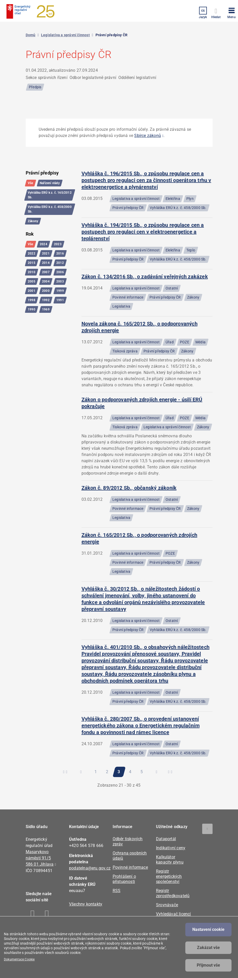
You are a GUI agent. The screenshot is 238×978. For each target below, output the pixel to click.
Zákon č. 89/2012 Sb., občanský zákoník (129, 488)
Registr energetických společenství (169, 876)
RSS (117, 890)
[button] (231, 12)
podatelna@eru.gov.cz (90, 868)
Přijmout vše (208, 965)
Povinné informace (130, 867)
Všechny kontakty (85, 904)
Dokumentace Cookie (19, 959)
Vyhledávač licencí (173, 913)
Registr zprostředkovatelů (172, 893)
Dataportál (166, 838)
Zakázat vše (208, 947)
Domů (31, 35)
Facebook (33, 915)
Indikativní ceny (170, 847)
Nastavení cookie (208, 929)
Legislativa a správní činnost (65, 35)
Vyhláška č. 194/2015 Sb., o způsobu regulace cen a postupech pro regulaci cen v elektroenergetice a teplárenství (142, 232)
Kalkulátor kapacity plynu (169, 859)
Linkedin (47, 915)
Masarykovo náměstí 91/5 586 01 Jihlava (40, 858)
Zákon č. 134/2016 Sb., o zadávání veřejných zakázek (144, 276)
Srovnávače (167, 904)
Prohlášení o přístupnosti (124, 879)
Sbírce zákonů (147, 135)
